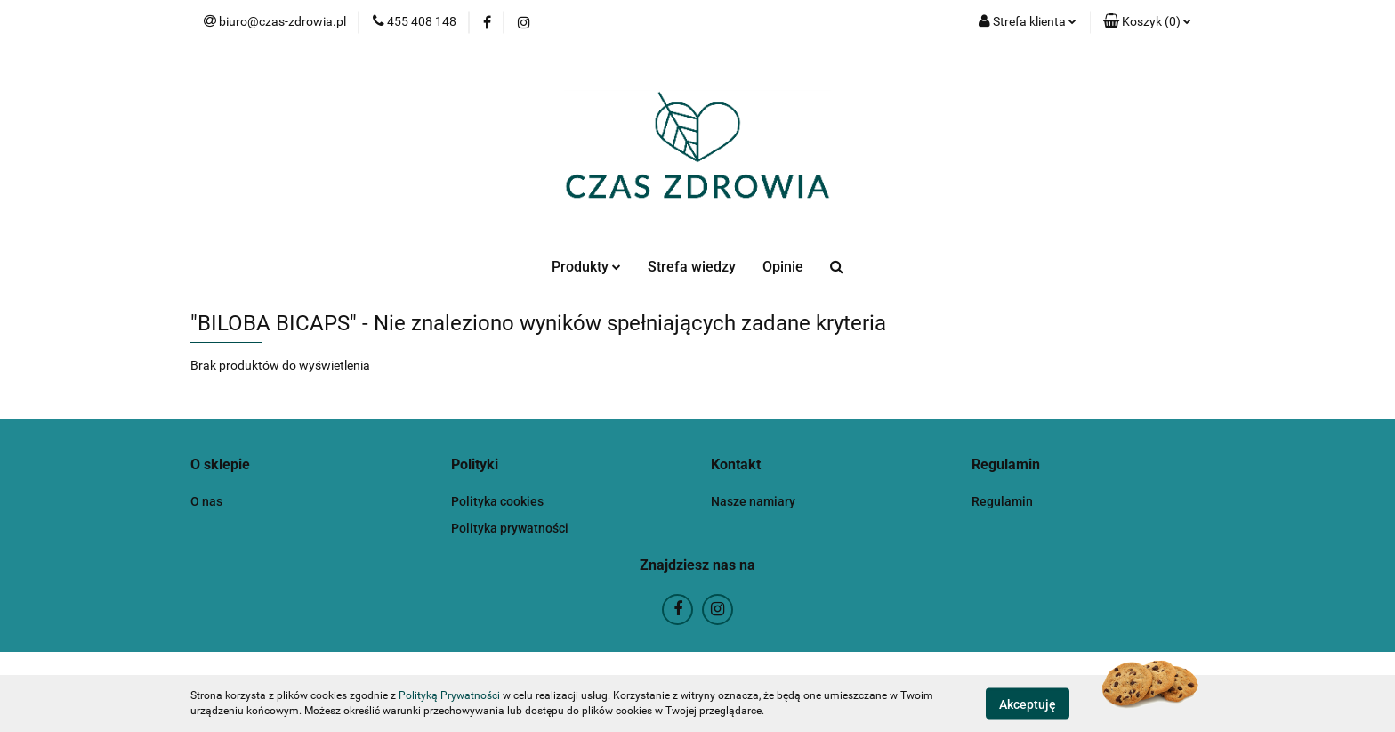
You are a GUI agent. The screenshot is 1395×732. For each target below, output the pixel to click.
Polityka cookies (497, 501)
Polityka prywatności (509, 528)
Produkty (586, 266)
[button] (1147, 22)
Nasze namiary (753, 501)
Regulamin (1002, 501)
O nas (206, 501)
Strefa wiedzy (692, 266)
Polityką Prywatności (449, 695)
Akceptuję (1027, 703)
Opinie (782, 266)
